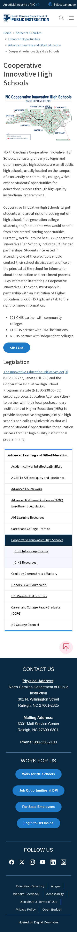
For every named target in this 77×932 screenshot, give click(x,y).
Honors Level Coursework (29, 585)
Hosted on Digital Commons (38, 922)
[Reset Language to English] (50, 5)
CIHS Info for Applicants (31, 551)
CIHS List (16, 347)
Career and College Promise (30, 529)
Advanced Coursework (26, 489)
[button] (58, 18)
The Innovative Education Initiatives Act (35, 372)
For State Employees (38, 807)
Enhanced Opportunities (24, 39)
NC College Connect (25, 625)
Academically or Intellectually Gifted (36, 466)
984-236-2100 (45, 742)
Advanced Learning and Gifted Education (34, 45)
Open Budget (52, 909)
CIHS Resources (25, 562)
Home (7, 33)
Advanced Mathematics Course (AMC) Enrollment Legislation (37, 503)
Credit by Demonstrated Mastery (34, 574)
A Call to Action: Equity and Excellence (37, 478)
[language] (65, 5)
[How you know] (37, 5)
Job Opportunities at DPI (38, 790)
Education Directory (30, 886)
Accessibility (55, 894)
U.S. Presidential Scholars (29, 596)
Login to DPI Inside (38, 823)
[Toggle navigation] (71, 18)
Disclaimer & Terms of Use (38, 901)
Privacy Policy (26, 909)
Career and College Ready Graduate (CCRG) (35, 610)
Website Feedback (26, 894)
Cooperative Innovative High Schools (37, 540)
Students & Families (28, 33)
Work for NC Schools (38, 774)
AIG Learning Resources (27, 517)
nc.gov (56, 886)
